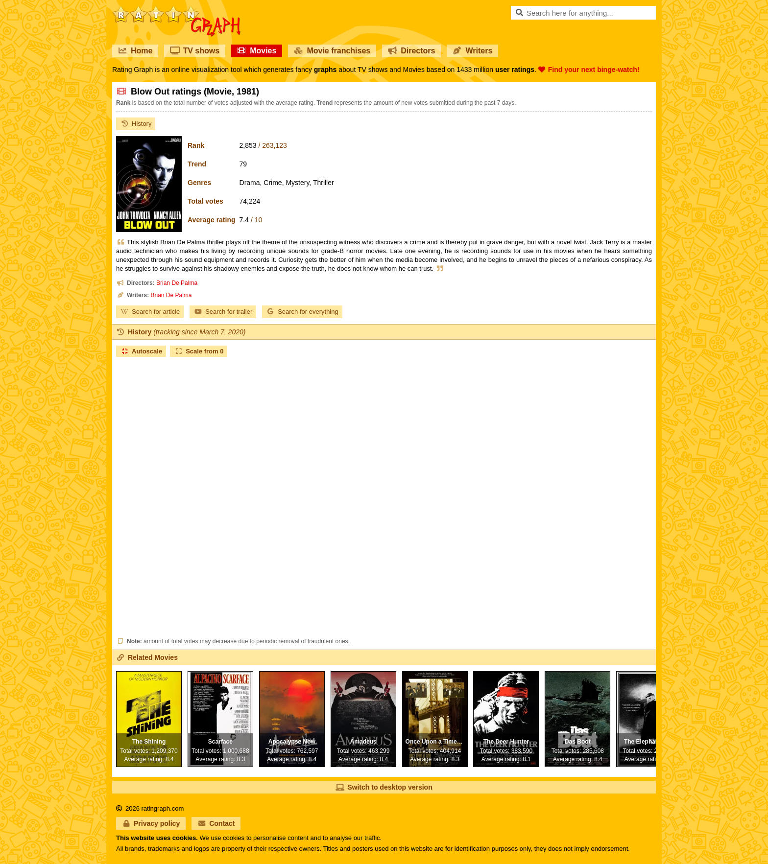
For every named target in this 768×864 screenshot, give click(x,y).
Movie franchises (332, 51)
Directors (411, 51)
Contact (216, 823)
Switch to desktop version (384, 787)
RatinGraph (176, 10)
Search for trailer (222, 311)
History (135, 123)
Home (135, 51)
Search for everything (302, 311)
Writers (472, 51)
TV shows (194, 51)
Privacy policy (151, 823)
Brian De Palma (176, 283)
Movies (256, 51)
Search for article (150, 311)
